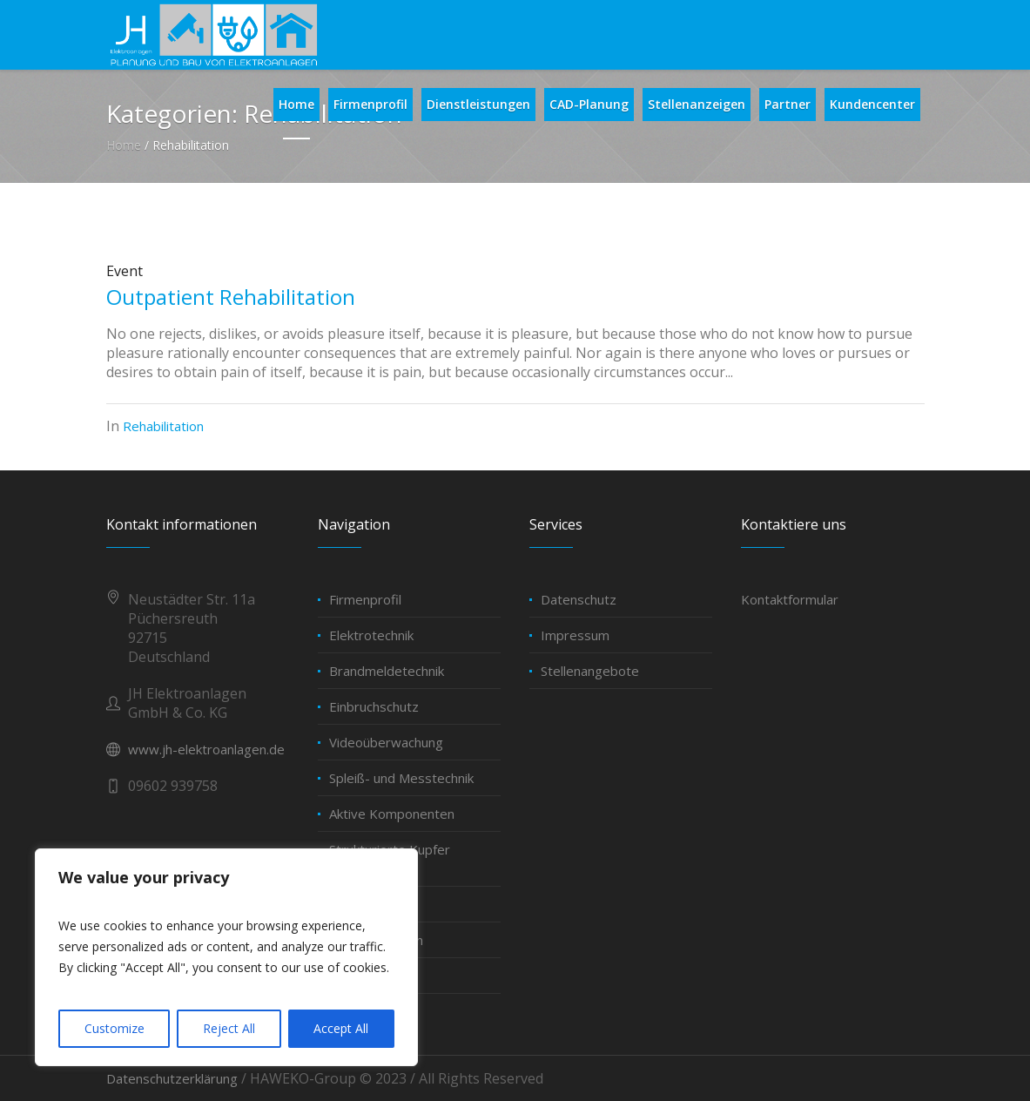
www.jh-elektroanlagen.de (206, 749)
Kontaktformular (789, 599)
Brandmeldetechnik (386, 670)
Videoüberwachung (386, 742)
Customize (114, 1028)
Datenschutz (578, 599)
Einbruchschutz (374, 706)
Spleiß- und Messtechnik (401, 778)
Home (123, 145)
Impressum (575, 635)
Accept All (340, 1028)
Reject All (229, 1028)
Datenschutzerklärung (172, 1078)
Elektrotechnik (371, 635)
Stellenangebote (590, 670)
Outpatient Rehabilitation (230, 296)
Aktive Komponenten (391, 813)
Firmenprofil (365, 599)
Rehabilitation (163, 426)
